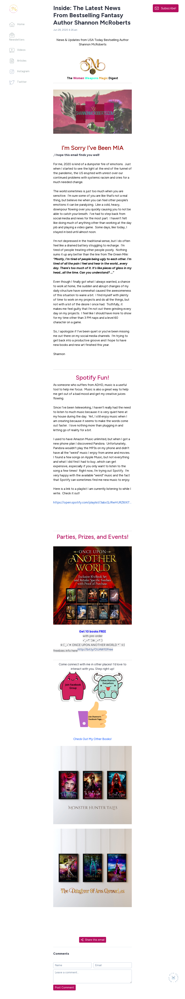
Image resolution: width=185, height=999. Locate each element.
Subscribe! (168, 8)
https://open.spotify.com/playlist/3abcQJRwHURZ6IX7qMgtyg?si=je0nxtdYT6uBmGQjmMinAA (92, 502)
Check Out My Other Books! (92, 739)
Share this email (92, 939)
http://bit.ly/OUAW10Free (95, 649)
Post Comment (64, 987)
